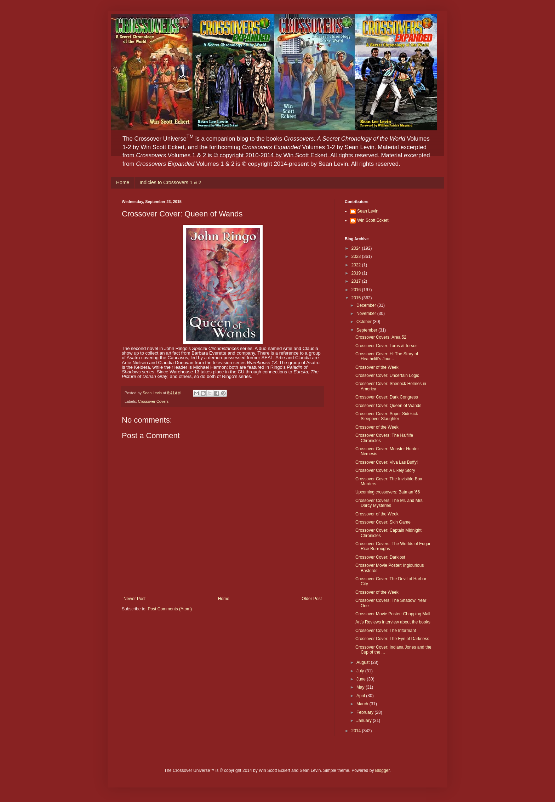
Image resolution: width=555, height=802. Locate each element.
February (365, 712)
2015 (356, 297)
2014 (356, 730)
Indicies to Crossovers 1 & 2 (170, 182)
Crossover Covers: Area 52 (380, 337)
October (364, 321)
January (364, 720)
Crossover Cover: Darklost (380, 557)
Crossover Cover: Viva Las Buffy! (386, 462)
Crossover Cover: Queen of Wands (388, 405)
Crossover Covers (153, 401)
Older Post (312, 598)
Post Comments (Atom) (170, 608)
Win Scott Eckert (373, 220)
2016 (356, 289)
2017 (356, 281)
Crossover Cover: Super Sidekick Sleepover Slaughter (386, 416)
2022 (356, 264)
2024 (356, 248)
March (363, 703)
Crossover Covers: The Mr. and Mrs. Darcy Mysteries (389, 503)
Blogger (382, 770)
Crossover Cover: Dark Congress (386, 397)
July (360, 670)
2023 (356, 256)
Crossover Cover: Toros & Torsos (386, 345)
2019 (356, 273)
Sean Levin (367, 211)
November (366, 313)
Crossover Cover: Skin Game (383, 522)
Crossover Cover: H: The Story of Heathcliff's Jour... (386, 356)
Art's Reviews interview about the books (392, 622)
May (361, 687)
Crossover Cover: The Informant (385, 630)
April (361, 695)
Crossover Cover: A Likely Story (385, 470)
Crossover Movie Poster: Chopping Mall (392, 613)
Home (122, 182)
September (367, 330)
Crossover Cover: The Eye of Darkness (392, 638)
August (363, 662)
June (361, 679)
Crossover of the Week (377, 367)
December (366, 305)
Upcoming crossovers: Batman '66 (387, 492)
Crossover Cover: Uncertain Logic (387, 375)
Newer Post (134, 598)
